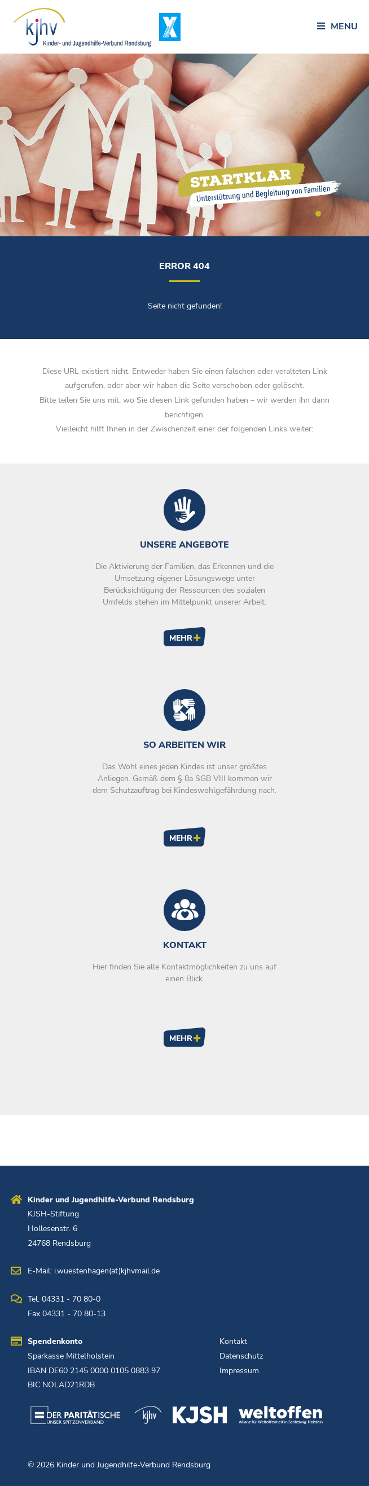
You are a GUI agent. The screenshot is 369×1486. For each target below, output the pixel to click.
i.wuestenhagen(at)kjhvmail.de (107, 1270)
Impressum (239, 1370)
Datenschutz (241, 1356)
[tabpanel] (184, 145)
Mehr (180, 638)
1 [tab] (318, 214)
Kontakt (233, 1341)
